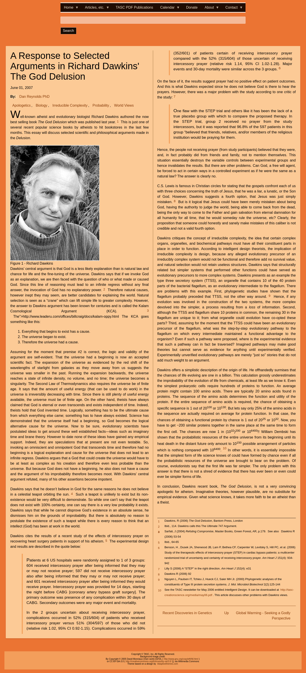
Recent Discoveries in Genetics (187, 613)
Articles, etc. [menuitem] (95, 9)
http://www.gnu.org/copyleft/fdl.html (181, 659)
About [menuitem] (210, 9)
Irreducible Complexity (69, 105)
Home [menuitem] (69, 9)
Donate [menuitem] (192, 7)
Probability (101, 105)
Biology (41, 105)
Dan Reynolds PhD (34, 96)
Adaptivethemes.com (167, 664)
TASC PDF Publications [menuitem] (134, 7)
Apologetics (21, 105)
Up (226, 613)
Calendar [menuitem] (168, 9)
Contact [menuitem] (232, 9)
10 (224, 448)
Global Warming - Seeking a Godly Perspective (263, 615)
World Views (124, 105)
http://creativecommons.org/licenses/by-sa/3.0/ (148, 661)
